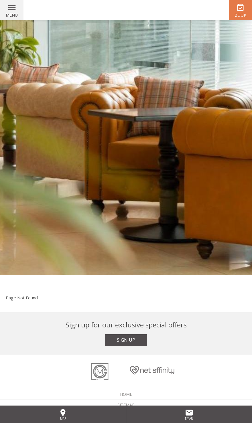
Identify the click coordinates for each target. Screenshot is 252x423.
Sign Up (126, 340)
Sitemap (126, 405)
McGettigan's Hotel (126, 10)
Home (126, 394)
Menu (12, 15)
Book (240, 15)
